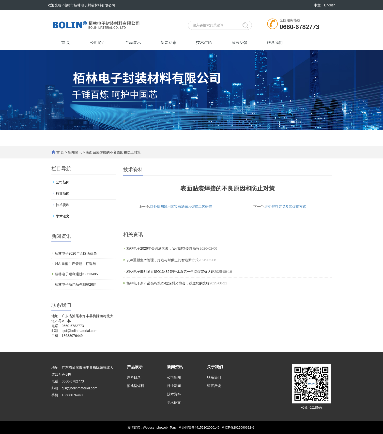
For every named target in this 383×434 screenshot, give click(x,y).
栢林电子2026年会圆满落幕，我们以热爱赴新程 (162, 248)
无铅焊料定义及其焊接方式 (285, 206)
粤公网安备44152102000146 (199, 427)
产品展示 (133, 42)
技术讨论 (204, 42)
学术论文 (63, 216)
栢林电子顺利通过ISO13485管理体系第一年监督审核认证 (170, 272)
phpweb (162, 427)
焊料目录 (134, 377)
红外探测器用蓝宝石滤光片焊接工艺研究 (181, 206)
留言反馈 (239, 42)
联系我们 (275, 42)
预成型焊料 (135, 386)
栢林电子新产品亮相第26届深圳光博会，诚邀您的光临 (168, 283)
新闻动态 (168, 42)
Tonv (173, 427)
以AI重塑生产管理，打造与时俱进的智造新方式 (162, 260)
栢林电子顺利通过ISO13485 (76, 274)
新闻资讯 (75, 152)
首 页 (65, 42)
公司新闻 (63, 182)
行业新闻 (63, 193)
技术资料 (63, 205)
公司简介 (98, 42)
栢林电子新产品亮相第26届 (76, 284)
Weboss (148, 427)
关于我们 (215, 367)
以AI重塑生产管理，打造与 (75, 264)
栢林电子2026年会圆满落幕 (76, 253)
